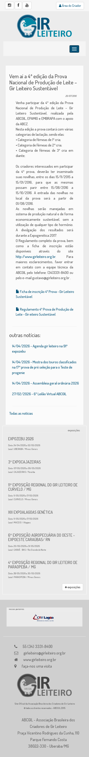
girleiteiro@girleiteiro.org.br (44, 653)
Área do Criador (70, 5)
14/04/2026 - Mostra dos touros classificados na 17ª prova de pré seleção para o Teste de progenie (44, 367)
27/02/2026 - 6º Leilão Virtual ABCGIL (39, 394)
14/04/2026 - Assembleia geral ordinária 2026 (45, 383)
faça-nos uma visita (37, 666)
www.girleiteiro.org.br (39, 659)
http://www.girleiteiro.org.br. (36, 256)
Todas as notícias (21, 413)
